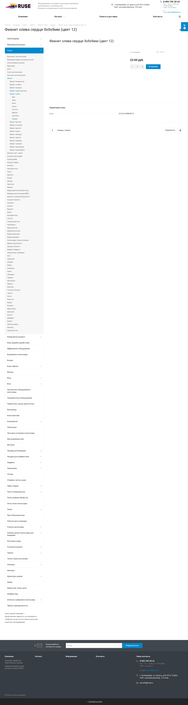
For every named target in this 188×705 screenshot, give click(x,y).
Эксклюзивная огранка (15, 63)
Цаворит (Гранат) (13, 246)
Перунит (10, 277)
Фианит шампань (16, 141)
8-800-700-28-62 (171, 1)
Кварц (9, 265)
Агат (9, 256)
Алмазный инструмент (16, 337)
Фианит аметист (15, 128)
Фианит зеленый (16, 88)
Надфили (11, 462)
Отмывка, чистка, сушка (16, 480)
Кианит (9, 321)
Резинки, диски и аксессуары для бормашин (20, 534)
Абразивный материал (16, 45)
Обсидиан (10, 274)
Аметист (10, 175)
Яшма (9, 212)
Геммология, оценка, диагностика (20, 404)
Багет (14, 103)
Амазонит (11, 312)
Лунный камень (12, 324)
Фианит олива (15, 94)
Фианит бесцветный (17, 81)
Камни (9, 50)
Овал (14, 100)
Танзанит (10, 203)
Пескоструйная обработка (17, 498)
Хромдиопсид (12, 215)
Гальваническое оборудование (19, 398)
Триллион (15, 116)
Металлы (11, 445)
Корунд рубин (12, 159)
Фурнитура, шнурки (14, 576)
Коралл (10, 206)
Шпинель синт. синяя (14, 153)
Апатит (9, 315)
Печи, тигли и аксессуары (17, 503)
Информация (71, 656)
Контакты (157, 16)
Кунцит (9, 302)
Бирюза (10, 209)
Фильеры (11, 570)
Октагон (15, 109)
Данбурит (10, 318)
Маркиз (15, 112)
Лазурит (10, 262)
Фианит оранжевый (17, 147)
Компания (23, 16)
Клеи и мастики (13, 415)
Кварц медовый (13, 237)
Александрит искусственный (18, 240)
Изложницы (12, 410)
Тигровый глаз (12, 330)
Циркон (10, 284)
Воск (9, 384)
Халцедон (10, 268)
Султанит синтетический (16, 75)
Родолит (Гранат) (13, 200)
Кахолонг (10, 299)
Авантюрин (11, 309)
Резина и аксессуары (15, 527)
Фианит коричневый (17, 150)
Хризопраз (11, 281)
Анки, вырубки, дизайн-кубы (18, 343)
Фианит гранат (15, 131)
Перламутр (11, 225)
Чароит (10, 293)
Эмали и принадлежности (17, 606)
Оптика (10, 474)
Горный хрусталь (13, 221)
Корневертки (12, 421)
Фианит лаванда (16, 134)
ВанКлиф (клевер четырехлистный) (20, 60)
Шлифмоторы (12, 594)
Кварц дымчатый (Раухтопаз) (18, 190)
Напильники (12, 468)
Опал (9, 69)
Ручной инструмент (15, 547)
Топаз (9, 172)
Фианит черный (15, 137)
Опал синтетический (14, 72)
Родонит (10, 305)
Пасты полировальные (16, 492)
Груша (14, 106)
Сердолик (11, 259)
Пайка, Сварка (12, 486)
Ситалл (10, 218)
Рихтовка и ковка (14, 541)
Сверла (10, 553)
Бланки (10, 360)
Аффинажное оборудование (18, 349)
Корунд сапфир (12, 162)
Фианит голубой (15, 84)
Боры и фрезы (12, 366)
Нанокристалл (12, 169)
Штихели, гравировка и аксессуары (21, 600)
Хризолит (10, 184)
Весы (9, 378)
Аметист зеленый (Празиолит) (18, 197)
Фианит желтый (15, 122)
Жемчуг (10, 187)
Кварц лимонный (13, 234)
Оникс (9, 271)
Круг (13, 97)
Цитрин (10, 181)
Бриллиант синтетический (16, 56)
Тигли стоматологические (17, 559)
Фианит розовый (16, 125)
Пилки (9, 509)
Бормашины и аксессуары (17, 354)
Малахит (10, 327)
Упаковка (11, 565)
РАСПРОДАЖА (13, 39)
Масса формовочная (15, 439)
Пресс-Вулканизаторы (16, 515)
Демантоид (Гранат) (14, 243)
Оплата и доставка (108, 16)
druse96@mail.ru (146, 683)
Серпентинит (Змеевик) (15, 253)
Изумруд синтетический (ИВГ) (18, 193)
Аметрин (10, 287)
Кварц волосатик (13, 231)
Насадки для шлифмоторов (18, 457)
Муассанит (11, 66)
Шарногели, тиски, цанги (17, 588)
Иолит (9, 296)
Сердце (14, 119)
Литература (12, 427)
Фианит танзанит (16, 144)
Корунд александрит (15, 156)
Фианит (10, 78)
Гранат (9, 178)
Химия (9, 582)
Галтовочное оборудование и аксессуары (19, 391)
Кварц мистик (12, 228)
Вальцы (10, 372)
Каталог (60, 16)
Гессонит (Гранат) (13, 290)
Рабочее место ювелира (17, 521)
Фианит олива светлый (18, 91)
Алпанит (10, 165)
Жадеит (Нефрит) (13, 249)
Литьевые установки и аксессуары (21, 433)
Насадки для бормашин (16, 451)
